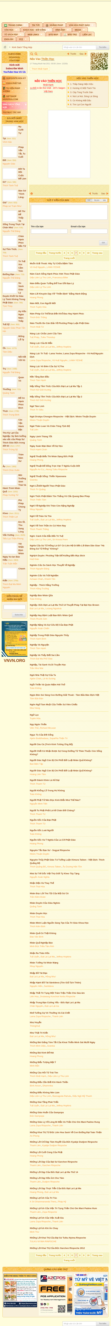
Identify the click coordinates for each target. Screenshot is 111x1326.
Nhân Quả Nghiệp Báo (41, 943)
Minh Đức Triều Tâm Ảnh (42, 946)
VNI (104, 200)
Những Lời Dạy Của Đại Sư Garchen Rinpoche (54, 1162)
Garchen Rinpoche (51, 1165)
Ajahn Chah (35, 678)
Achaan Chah (36, 579)
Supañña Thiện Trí (59, 738)
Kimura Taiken (54, 866)
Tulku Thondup (48, 337)
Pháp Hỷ (62, 1201)
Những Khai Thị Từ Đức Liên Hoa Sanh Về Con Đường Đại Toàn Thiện (66, 1132)
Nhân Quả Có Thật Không (43, 933)
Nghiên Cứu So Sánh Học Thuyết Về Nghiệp (52, 565)
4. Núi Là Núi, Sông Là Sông (84, 96)
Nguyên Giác (9, 163)
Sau (81, 54)
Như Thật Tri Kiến (39, 1033)
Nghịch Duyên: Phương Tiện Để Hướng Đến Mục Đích (57, 555)
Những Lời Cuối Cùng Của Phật (46, 1152)
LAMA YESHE (53, 267)
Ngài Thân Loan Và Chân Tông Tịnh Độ (50, 426)
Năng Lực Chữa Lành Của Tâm (46, 333)
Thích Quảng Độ (38, 866)
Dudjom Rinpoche (51, 1181)
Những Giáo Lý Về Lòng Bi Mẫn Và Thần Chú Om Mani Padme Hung (65, 1122)
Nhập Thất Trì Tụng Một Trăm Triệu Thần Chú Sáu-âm (57, 993)
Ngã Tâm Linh (37, 406)
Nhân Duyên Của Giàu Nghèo (45, 903)
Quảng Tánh (9, 393)
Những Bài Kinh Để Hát (42, 1052)
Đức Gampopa (37, 1116)
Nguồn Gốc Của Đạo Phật (43, 820)
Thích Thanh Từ (37, 784)
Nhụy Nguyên (36, 509)
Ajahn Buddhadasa (39, 738)
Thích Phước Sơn (38, 619)
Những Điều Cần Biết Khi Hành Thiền (49, 1082)
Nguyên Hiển (36, 986)
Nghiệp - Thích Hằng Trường (44, 585)
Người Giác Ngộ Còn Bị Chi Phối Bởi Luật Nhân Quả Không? (61, 760)
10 (88, 253)
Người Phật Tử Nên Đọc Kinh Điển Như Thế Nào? (55, 800)
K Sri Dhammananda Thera (43, 1201)
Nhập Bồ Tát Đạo (38, 973)
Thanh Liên (57, 1016)
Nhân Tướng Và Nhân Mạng (44, 962)
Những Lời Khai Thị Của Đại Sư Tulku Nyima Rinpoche (58, 1237)
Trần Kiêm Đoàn (38, 897)
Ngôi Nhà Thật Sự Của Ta (43, 675)
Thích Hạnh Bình (38, 638)
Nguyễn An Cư (37, 469)
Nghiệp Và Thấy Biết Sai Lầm (45, 655)
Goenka (34, 480)
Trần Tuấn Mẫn (10, 563)
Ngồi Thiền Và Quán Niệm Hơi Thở (47, 684)
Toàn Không (35, 599)
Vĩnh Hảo (7, 142)
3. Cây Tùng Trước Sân (81, 92)
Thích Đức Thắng (38, 317)
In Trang (31, 193)
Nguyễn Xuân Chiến (39, 628)
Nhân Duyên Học (38, 913)
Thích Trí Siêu (36, 409)
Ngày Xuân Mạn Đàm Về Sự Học (46, 446)
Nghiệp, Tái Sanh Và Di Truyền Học (48, 664)
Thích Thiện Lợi (10, 517)
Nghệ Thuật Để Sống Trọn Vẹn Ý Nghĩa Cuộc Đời (55, 466)
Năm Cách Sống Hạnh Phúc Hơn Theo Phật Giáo (55, 274)
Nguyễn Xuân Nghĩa (39, 877)
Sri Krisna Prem (60, 539)
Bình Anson (35, 1085)
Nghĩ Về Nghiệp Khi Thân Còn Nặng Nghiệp (52, 505)
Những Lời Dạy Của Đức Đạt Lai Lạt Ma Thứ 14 (54, 1172)
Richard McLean (48, 728)
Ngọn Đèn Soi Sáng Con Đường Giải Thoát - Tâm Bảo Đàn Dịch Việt (64, 695)
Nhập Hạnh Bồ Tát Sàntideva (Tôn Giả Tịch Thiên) (55, 982)
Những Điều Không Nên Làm (45, 1092)
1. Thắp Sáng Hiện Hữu (81, 84)
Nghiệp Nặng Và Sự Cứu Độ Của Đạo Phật (51, 625)
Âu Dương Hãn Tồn (72, 866)
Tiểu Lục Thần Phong (13, 538)
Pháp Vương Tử (10, 495)
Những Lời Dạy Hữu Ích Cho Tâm (47, 1178)
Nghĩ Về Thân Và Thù (41, 516)
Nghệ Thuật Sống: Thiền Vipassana (48, 476)
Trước (73, 54)
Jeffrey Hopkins (63, 347)
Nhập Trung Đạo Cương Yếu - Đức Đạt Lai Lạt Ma (55, 1002)
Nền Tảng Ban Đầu (39, 376)
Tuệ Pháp (34, 337)
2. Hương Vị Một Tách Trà (82, 88)
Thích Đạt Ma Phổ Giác (41, 658)
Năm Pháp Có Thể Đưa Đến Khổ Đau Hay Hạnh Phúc (57, 313)
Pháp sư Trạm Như (12, 206)
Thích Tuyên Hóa (38, 307)
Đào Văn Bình (36, 936)
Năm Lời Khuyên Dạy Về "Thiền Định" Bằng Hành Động (58, 293)
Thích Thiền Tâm (38, 499)
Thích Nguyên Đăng (39, 568)
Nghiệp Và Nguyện (39, 645)
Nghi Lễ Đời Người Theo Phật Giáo (47, 486)
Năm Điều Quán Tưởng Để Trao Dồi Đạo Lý (52, 283)
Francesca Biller (60, 277)
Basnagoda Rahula (61, 1096)
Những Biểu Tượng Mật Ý (43, 1062)
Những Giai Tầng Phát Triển (44, 1102)
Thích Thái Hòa (37, 886)
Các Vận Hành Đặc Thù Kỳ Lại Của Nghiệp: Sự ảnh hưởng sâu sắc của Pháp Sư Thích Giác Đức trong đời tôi (14, 432)
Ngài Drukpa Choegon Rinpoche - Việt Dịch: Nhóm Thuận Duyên (63, 416)
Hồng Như (50, 976)
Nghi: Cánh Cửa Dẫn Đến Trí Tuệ (46, 536)
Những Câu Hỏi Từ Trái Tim (44, 1072)
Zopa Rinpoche (49, 1212)
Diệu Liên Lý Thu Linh (40, 277)
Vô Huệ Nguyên (37, 267)
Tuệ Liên (34, 429)
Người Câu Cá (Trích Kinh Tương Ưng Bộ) (51, 744)
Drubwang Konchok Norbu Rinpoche (57, 996)
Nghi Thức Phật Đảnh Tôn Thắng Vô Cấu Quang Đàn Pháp (60, 496)
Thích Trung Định (11, 414)
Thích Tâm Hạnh (38, 380)
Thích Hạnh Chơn (38, 449)
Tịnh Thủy (7, 306)
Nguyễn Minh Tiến (38, 803)
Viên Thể (34, 728)
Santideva (49, 986)
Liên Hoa (34, 996)
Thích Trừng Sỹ (10, 449)
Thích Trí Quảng (38, 489)
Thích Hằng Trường (39, 588)
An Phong (34, 1136)
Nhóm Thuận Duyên (39, 420)
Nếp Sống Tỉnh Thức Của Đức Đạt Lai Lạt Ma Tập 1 (56, 386)
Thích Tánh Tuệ (10, 185)
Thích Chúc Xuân (11, 470)
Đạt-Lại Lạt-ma (52, 1006)
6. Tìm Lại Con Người (80, 104)
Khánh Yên (50, 579)
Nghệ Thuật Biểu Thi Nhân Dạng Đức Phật (51, 456)
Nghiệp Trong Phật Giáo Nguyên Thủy (49, 635)
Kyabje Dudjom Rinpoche (54, 1145)
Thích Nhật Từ (37, 327)
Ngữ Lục (34, 715)
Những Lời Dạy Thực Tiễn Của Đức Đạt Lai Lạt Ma (55, 1188)
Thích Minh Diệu (38, 1046)
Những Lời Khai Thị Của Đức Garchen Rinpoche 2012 (57, 1248)
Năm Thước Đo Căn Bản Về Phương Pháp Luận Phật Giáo (59, 323)
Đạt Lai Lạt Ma (48, 347)
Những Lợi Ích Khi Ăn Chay (44, 1228)
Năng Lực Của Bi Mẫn (41, 343)
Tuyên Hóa (35, 718)
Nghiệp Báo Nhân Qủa (41, 595)
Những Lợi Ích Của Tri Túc (43, 1198)
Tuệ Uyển (34, 347)
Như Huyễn (35, 1022)
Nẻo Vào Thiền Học (88, 78)
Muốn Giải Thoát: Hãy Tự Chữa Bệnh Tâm (51, 263)
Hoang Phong (36, 297)
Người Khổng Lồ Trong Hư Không (47, 790)
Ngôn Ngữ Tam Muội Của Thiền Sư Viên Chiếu (53, 704)
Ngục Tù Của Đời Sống (41, 735)
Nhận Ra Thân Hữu (39, 953)
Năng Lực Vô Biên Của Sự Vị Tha (47, 366)
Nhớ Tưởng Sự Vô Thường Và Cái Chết (50, 1013)
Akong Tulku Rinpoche (56, 469)
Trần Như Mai (36, 668)
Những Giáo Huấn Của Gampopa (47, 1112)
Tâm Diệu (7, 352)
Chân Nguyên (36, 1006)
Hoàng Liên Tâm (38, 774)
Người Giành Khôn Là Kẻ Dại (45, 780)
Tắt (88, 200)
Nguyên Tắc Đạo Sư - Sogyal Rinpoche (50, 850)
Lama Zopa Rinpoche (40, 360)
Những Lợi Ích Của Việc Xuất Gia (47, 1218)
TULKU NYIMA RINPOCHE (43, 1241)
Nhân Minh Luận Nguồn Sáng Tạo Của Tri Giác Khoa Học (59, 923)
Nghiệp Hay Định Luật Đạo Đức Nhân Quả (51, 615)
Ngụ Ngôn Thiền (38, 724)
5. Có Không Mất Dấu (80, 100)
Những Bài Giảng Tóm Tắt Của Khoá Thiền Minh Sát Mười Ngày (62, 1042)
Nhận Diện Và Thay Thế (42, 883)
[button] (15, 24)
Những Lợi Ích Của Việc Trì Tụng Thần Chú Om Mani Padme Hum (63, 1208)
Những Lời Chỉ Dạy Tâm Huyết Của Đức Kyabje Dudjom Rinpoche (64, 1142)
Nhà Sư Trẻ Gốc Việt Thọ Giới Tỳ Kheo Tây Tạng (54, 873)
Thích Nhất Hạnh (40, 69)
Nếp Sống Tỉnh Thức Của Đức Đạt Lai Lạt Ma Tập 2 (56, 396)
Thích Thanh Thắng (39, 529)
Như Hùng (35, 708)
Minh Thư (34, 1232)
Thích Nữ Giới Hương (40, 390)
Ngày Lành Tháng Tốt (41, 436)
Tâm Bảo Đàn (36, 698)
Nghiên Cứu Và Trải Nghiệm (44, 575)
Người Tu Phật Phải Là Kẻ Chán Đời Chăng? (52, 810)
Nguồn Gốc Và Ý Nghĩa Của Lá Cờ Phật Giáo (53, 840)
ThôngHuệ (35, 1026)
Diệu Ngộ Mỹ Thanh (82, 1096)
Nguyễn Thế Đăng (11, 231)
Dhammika (47, 1085)
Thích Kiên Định (37, 926)
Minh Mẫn (34, 1065)
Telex (96, 200)
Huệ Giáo (34, 559)
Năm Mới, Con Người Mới (43, 303)
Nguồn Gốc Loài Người (42, 830)
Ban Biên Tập (36, 764)
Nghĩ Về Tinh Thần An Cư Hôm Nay (48, 525)
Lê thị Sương (49, 678)
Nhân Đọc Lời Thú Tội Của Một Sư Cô (49, 893)
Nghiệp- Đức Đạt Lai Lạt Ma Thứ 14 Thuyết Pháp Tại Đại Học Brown (64, 605)
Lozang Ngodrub (53, 608)
